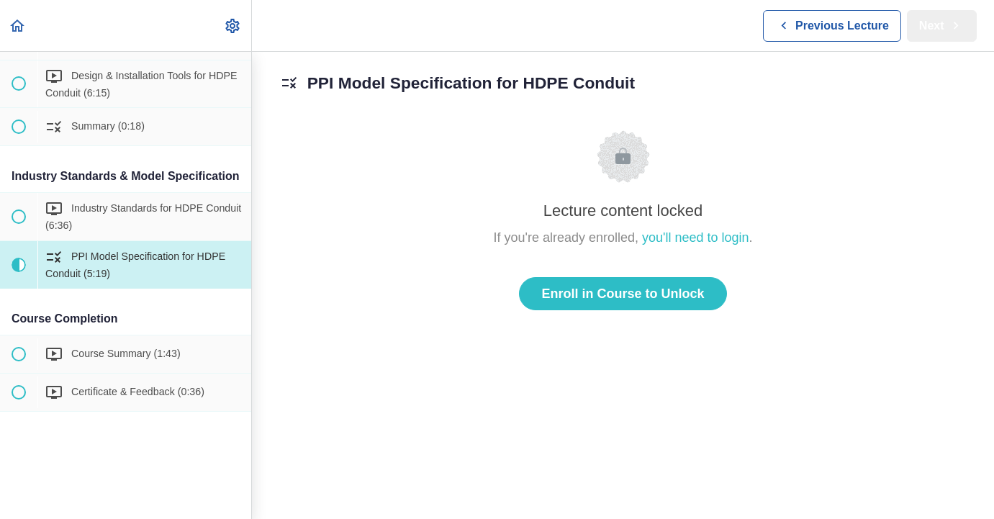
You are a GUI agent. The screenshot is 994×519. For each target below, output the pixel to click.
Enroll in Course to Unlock (622, 293)
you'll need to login (695, 237)
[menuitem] (233, 25)
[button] (18, 25)
